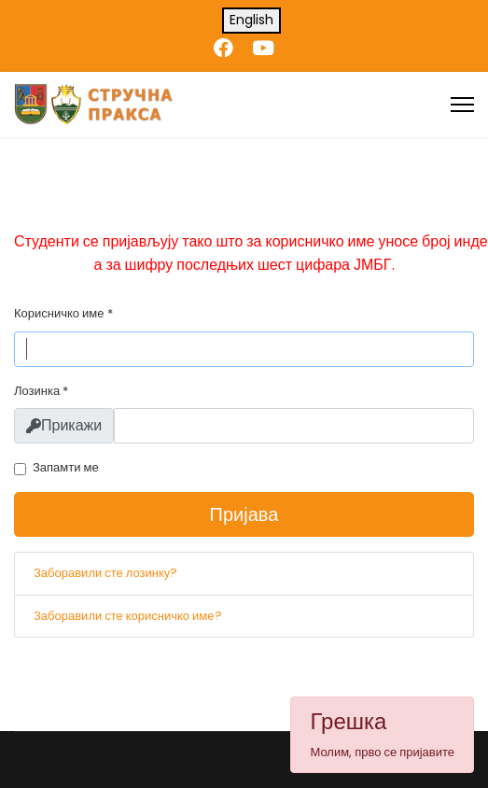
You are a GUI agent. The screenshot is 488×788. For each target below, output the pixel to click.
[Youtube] (263, 48)
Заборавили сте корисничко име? (128, 616)
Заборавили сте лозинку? (105, 573)
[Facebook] (223, 48)
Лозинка (41, 391)
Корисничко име (63, 313)
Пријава (244, 514)
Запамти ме (66, 467)
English (251, 19)
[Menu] (462, 104)
